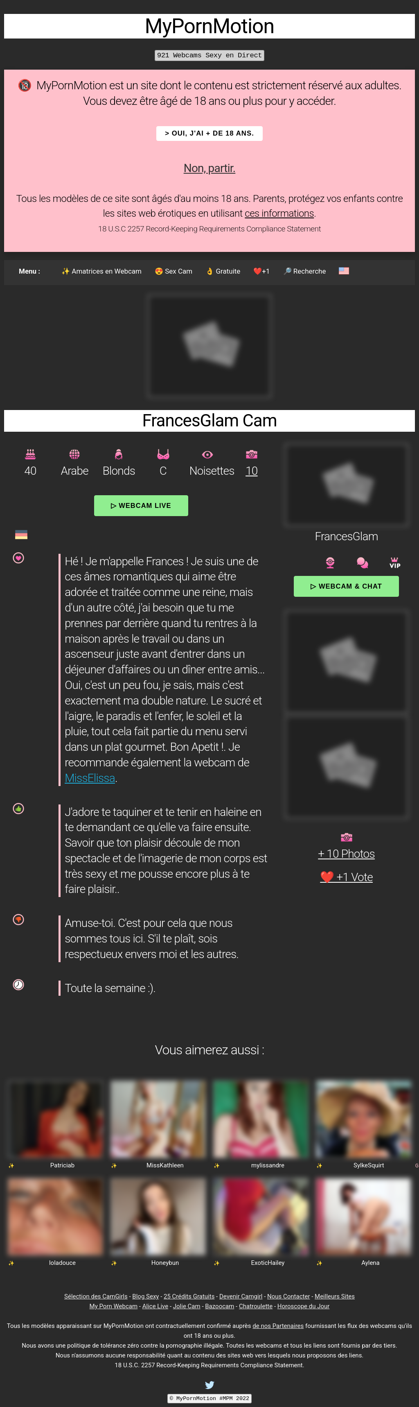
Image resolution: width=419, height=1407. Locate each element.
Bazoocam (219, 1306)
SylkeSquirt (369, 1165)
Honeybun (165, 1263)
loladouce (62, 1263)
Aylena (370, 1263)
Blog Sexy (145, 1296)
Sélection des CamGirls (96, 1296)
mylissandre (267, 1165)
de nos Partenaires (278, 1326)
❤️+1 (261, 271)
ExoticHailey (268, 1263)
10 (251, 471)
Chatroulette (256, 1306)
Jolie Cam (186, 1306)
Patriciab (62, 1165)
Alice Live (155, 1306)
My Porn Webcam (114, 1306)
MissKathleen (165, 1165)
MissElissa (90, 778)
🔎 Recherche (304, 271)
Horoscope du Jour (303, 1306)
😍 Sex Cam (173, 271)
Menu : (29, 271)
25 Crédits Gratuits (189, 1296)
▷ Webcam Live (141, 505)
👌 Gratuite (222, 271)
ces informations (279, 213)
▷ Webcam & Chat (346, 586)
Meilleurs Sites (335, 1296)
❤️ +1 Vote (346, 877)
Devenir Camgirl (240, 1296)
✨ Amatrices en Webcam (101, 271)
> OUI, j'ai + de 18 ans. (209, 133)
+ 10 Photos (346, 854)
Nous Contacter (288, 1296)
